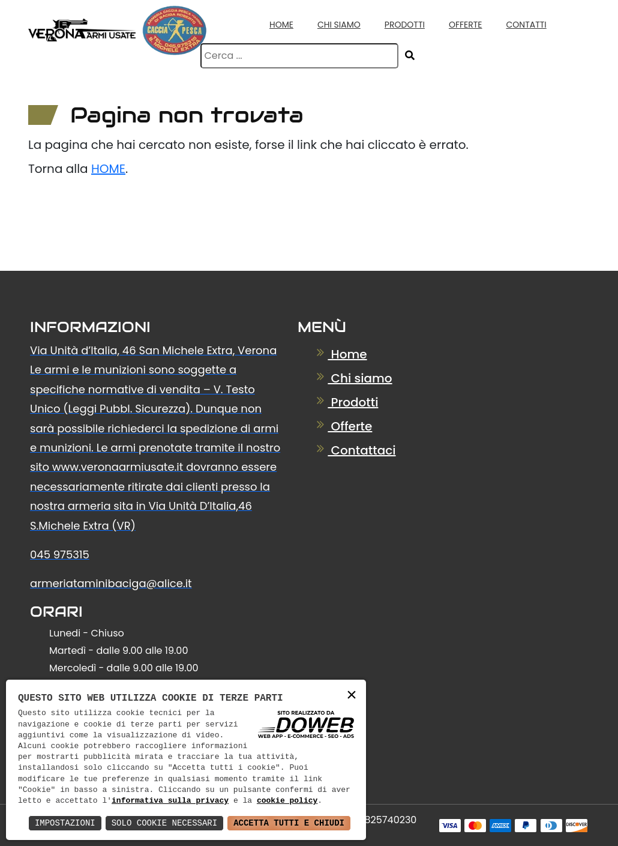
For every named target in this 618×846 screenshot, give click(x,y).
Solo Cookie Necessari (164, 823)
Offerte (465, 25)
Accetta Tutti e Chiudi (288, 823)
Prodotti (405, 25)
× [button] (351, 695)
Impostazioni (65, 823)
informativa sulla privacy (170, 801)
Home (281, 25)
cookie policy (287, 801)
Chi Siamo (339, 25)
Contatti (526, 25)
